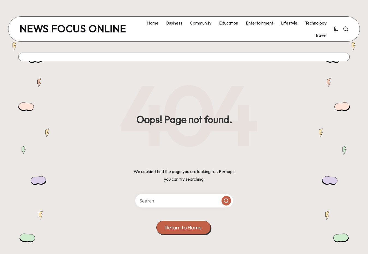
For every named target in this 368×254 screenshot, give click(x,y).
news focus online (72, 29)
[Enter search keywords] (184, 201)
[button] (226, 200)
